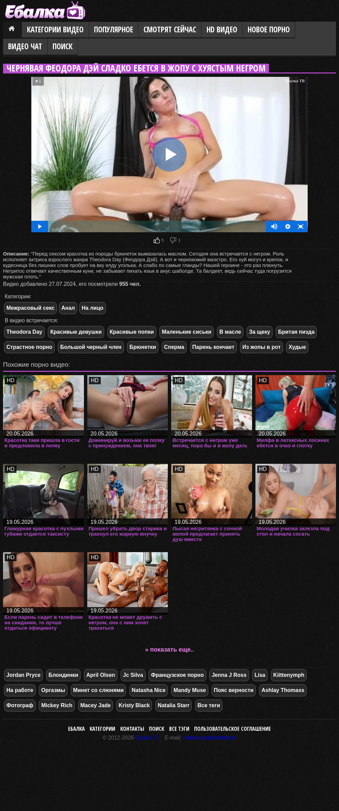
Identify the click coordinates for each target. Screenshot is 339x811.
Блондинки (63, 675)
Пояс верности (234, 690)
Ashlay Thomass (282, 690)
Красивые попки (132, 332)
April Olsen (100, 675)
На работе (19, 690)
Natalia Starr (173, 705)
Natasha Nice (149, 690)
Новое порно (269, 29)
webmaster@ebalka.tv (210, 738)
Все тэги (179, 728)
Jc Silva (133, 675)
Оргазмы (53, 690)
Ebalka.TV (147, 738)
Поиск (62, 46)
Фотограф (19, 705)
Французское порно (177, 675)
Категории (102, 728)
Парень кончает (213, 347)
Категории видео (55, 29)
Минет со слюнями (98, 690)
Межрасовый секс (30, 308)
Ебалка (76, 728)
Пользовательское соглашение (232, 728)
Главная (12, 30)
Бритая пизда (296, 332)
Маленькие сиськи (186, 332)
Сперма (174, 347)
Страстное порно (29, 347)
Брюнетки (142, 347)
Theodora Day (24, 332)
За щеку (259, 332)
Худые (297, 347)
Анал (68, 308)
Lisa (259, 675)
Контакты (132, 728)
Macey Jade (96, 705)
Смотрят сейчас (170, 29)
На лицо (92, 308)
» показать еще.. (169, 649)
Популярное (113, 29)
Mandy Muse (190, 690)
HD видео (222, 29)
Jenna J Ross (229, 675)
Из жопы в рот (261, 347)
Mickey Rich (56, 705)
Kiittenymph (288, 675)
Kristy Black (134, 705)
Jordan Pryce (23, 675)
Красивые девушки (76, 332)
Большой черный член (91, 347)
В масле (230, 332)
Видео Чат (25, 46)
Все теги (208, 705)
